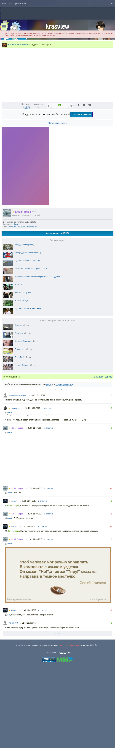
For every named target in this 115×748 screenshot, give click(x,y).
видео (18, 295)
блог (97, 725)
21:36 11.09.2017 (29, 703)
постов (29, 295)
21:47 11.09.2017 (28, 606)
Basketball (19, 364)
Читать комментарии (57, 203)
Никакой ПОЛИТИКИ (18, 44)
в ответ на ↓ (47, 488)
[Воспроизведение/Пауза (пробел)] (4, 178)
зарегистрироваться (64, 464)
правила (36, 725)
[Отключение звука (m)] (96, 178)
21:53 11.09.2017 (35, 568)
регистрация (20, 3)
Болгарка (12, 306)
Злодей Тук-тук (21, 380)
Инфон (63, 732)
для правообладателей (70, 725)
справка (45, 725)
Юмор (15, 304)
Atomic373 (13, 703)
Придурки (21, 306)
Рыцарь (18, 405)
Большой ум (32, 306)
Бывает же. (20, 429)
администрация (23, 725)
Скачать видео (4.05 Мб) (57, 313)
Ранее (57, 713)
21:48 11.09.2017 (35, 593)
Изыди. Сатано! (21, 445)
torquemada (15, 488)
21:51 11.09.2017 (28, 581)
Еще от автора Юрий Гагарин (57, 400)
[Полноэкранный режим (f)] (110, 178)
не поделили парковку (24, 324)
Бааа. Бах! (19, 437)
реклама (54, 725)
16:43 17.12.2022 (37, 475)
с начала (98, 456)
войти (48, 464)
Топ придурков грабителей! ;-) (28, 332)
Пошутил (19, 413)
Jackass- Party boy (23, 372)
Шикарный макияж (23, 421)
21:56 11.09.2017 (35, 508)
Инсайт (10, 492)
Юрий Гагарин (22, 291)
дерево (108, 456)
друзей (37, 295)
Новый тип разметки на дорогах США (31, 348)
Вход (4, 3)
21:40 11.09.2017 (28, 690)
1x (91, 178)
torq (8, 694)
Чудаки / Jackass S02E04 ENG (28, 340)
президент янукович (17, 475)
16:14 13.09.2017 (32, 488)
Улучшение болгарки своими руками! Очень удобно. (37, 356)
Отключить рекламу (81, 194)
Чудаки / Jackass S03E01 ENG (28, 388)
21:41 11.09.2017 (35, 619)
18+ (111, 3)
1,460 (26, 186)
